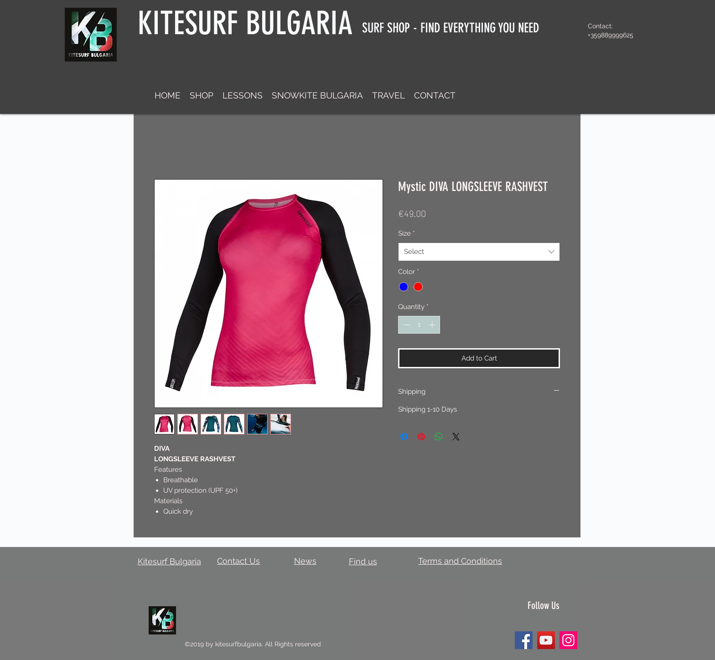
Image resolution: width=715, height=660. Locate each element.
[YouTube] (546, 640)
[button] (201, 95)
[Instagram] (568, 640)
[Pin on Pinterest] (421, 436)
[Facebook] (524, 640)
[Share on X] (456, 436)
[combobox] (479, 251)
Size (406, 233)
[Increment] (433, 324)
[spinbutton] (419, 324)
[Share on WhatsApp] (438, 436)
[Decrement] (405, 324)
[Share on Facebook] (404, 436)
